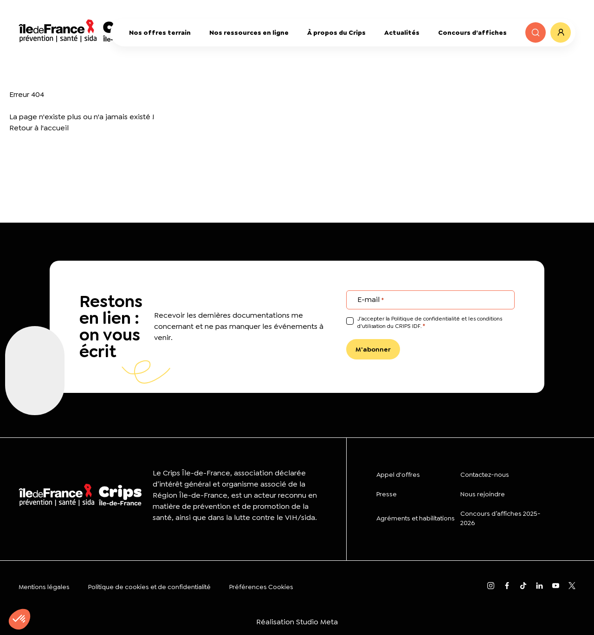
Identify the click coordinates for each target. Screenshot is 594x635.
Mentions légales (44, 587)
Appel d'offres (398, 474)
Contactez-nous (484, 474)
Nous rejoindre (482, 494)
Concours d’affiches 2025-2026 (500, 518)
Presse (386, 494)
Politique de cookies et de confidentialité (149, 587)
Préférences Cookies (261, 587)
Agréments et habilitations (415, 518)
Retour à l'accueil (39, 128)
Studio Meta (317, 622)
